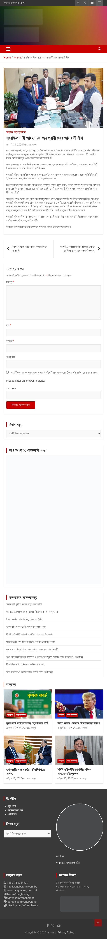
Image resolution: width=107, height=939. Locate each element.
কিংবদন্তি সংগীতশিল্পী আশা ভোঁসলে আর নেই (25, 664)
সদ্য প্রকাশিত (19, 132)
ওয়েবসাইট (10, 356)
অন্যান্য (9, 132)
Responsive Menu (99, 3)
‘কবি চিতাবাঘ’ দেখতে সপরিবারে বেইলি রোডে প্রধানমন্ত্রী (29, 672)
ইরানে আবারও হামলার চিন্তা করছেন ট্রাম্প (24, 619)
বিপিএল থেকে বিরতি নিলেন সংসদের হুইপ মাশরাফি (30, 248)
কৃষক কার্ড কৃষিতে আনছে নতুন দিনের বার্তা (24, 604)
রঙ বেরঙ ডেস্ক (30, 144)
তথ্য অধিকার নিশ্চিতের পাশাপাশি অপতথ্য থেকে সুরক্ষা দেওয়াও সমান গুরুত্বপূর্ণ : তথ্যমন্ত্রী (44, 657)
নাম (8, 325)
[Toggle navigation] (8, 49)
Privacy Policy (65, 932)
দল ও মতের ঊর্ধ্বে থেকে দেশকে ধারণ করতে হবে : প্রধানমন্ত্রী (32, 649)
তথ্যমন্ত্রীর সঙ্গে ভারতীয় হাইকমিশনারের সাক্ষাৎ (26, 626)
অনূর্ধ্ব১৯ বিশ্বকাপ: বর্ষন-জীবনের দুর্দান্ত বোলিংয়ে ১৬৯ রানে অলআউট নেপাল (77, 248)
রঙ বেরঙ (50, 932)
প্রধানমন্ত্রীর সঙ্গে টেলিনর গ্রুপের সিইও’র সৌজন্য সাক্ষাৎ (30, 642)
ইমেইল (10, 341)
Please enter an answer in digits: (25, 380)
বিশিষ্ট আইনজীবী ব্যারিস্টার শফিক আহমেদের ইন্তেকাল (29, 634)
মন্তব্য (10, 282)
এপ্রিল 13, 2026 (14, 728)
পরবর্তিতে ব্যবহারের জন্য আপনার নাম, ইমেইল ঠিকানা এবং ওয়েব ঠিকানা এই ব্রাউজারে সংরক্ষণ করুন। (55, 372)
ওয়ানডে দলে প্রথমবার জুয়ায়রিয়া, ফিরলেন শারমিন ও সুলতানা (32, 611)
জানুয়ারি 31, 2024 (14, 144)
